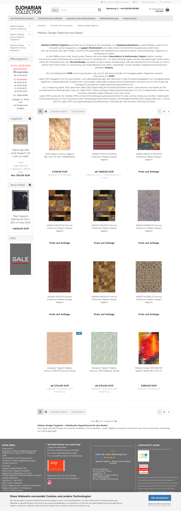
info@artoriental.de (108, 479)
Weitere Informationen (159, 504)
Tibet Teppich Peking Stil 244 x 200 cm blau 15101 (20, 219)
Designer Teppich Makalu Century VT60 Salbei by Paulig (104, 369)
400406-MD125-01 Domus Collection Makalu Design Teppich (104, 299)
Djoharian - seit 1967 (12, 480)
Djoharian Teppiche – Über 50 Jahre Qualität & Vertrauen (113, 462)
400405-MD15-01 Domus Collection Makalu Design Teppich (59, 299)
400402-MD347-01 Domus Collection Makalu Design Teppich (104, 228)
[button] (135, 2)
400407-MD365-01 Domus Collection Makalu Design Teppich (149, 299)
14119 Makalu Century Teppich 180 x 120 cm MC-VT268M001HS (59, 155)
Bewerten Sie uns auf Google (61, 475)
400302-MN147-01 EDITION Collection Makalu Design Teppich (149, 157)
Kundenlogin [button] (148, 2)
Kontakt (6, 466)
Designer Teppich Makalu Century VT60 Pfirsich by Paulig (59, 369)
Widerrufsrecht (9, 463)
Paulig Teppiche (10, 478)
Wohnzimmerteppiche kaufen (115, 2)
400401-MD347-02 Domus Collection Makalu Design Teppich (59, 228)
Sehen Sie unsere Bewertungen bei (111, 454)
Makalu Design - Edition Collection (18, 27)
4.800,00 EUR (20, 228)
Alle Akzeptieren (160, 498)
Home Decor (129, 18)
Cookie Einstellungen (12, 490)
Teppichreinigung (109, 18)
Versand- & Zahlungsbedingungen (19, 461)
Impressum (7, 448)
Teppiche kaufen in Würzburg (16, 488)
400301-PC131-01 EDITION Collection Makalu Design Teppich (104, 157)
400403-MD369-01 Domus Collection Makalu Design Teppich (149, 228)
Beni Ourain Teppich (12, 483)
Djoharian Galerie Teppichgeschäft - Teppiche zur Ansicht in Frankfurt (19, 452)
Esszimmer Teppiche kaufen (16, 471)
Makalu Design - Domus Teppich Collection (17, 37)
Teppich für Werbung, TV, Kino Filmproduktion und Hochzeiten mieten (21, 474)
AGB (4, 455)
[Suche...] (55, 9)
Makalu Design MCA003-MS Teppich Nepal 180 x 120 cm (148, 369)
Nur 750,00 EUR (20, 169)
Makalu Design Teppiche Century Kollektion (18, 48)
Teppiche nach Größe (50, 18)
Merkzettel (165, 2)
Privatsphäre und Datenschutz (17, 458)
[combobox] (59, 111)
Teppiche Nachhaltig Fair (14, 468)
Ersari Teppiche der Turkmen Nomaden (21, 485)
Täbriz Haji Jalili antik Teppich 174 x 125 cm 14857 (20, 153)
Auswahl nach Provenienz (80, 18)
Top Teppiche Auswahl (22, 18)
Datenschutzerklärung (78, 506)
